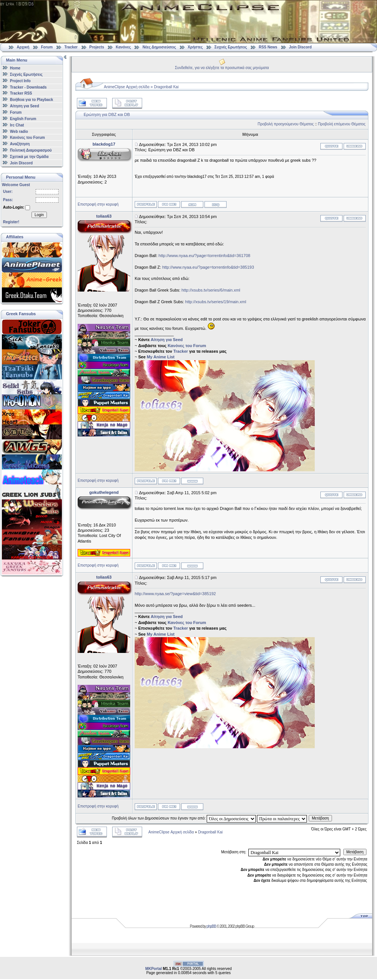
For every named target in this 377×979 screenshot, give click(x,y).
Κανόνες (123, 47)
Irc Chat (17, 125)
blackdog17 (104, 144)
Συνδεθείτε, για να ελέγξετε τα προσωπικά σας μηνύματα (222, 68)
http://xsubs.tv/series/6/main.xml (211, 290)
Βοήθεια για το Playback (31, 100)
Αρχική (23, 47)
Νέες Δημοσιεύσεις (159, 47)
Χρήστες (195, 47)
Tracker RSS (21, 93)
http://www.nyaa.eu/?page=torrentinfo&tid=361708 (205, 255)
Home (15, 68)
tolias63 (104, 216)
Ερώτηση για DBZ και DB (107, 114)
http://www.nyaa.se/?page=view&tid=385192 (175, 593)
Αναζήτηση (20, 144)
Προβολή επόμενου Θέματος (342, 124)
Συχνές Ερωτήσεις (231, 47)
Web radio (19, 131)
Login (39, 215)
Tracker (71, 47)
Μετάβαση (320, 818)
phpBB (211, 926)
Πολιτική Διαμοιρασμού (31, 150)
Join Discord (300, 47)
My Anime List (160, 357)
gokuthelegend (104, 492)
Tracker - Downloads (28, 87)
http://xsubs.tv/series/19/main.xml (215, 301)
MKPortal (153, 969)
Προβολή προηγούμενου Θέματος (286, 124)
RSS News (268, 47)
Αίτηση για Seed (24, 106)
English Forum (23, 119)
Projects (96, 47)
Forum (47, 47)
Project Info (20, 81)
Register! (11, 222)
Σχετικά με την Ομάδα (29, 157)
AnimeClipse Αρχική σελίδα (126, 87)
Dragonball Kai (166, 87)
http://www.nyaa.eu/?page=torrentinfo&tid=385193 (208, 267)
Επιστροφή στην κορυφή (98, 204)
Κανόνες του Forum (27, 137)
